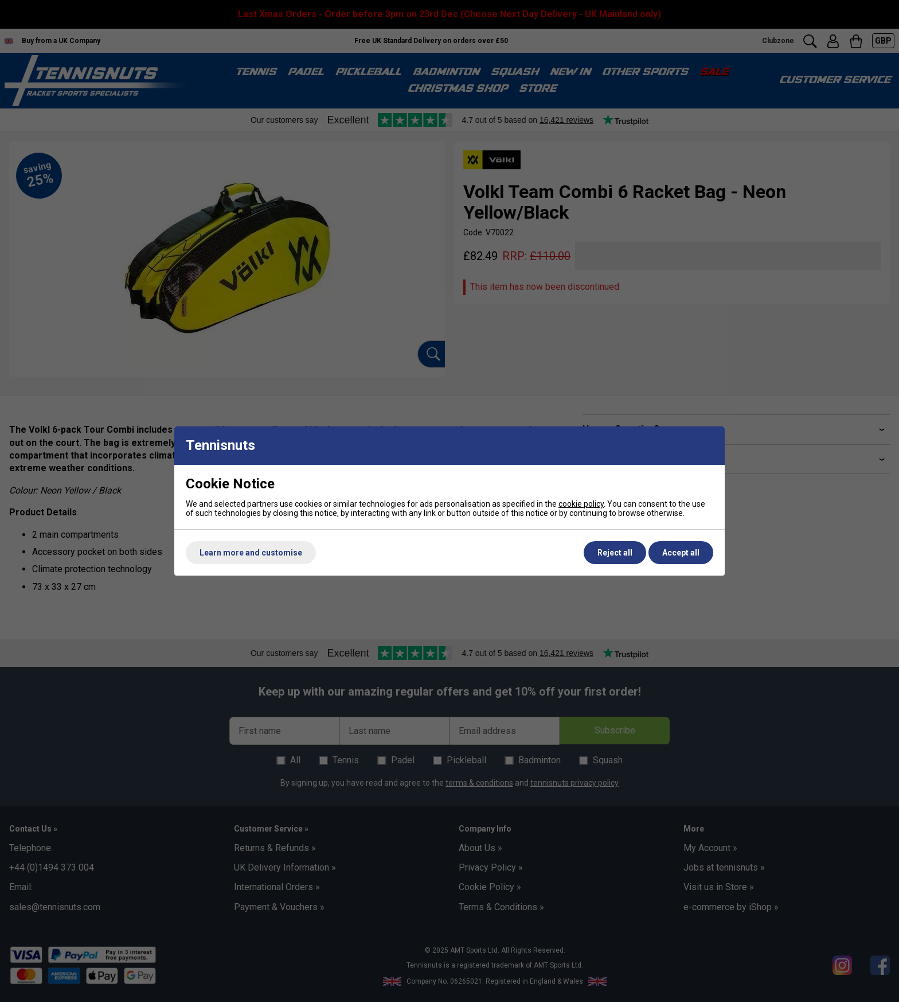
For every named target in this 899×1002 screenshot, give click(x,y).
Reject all (614, 552)
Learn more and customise (251, 552)
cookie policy (581, 503)
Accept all (680, 552)
